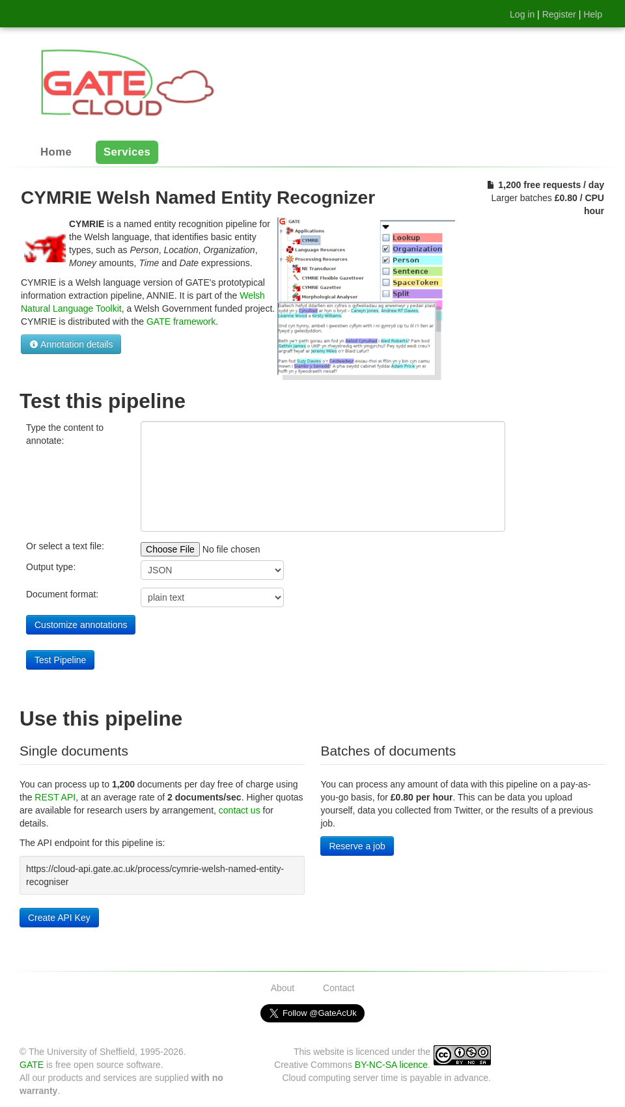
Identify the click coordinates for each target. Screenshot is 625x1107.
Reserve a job (357, 846)
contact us (239, 810)
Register (559, 14)
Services (127, 152)
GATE (32, 1064)
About (283, 988)
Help (592, 14)
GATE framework (180, 321)
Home (56, 152)
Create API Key (59, 917)
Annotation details (71, 344)
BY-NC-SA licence (391, 1064)
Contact (338, 988)
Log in (522, 14)
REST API (55, 797)
